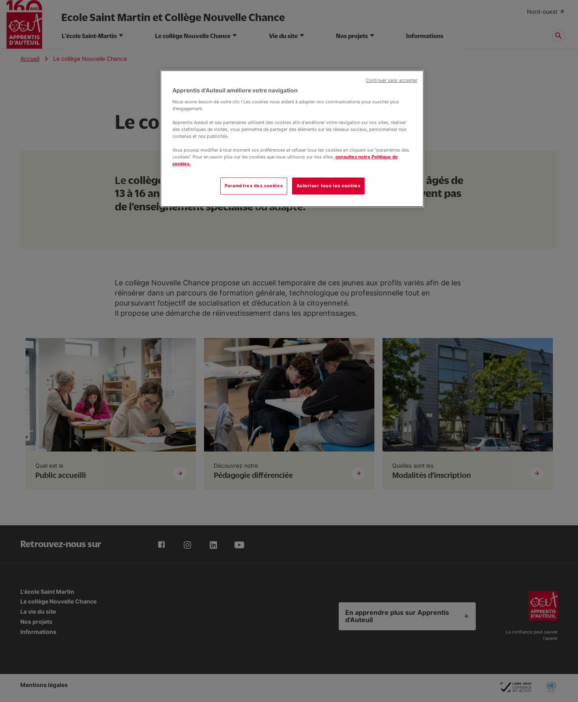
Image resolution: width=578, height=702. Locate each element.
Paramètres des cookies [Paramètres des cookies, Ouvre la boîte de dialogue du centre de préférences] (254, 185)
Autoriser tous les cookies (329, 185)
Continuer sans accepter (391, 80)
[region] (292, 138)
